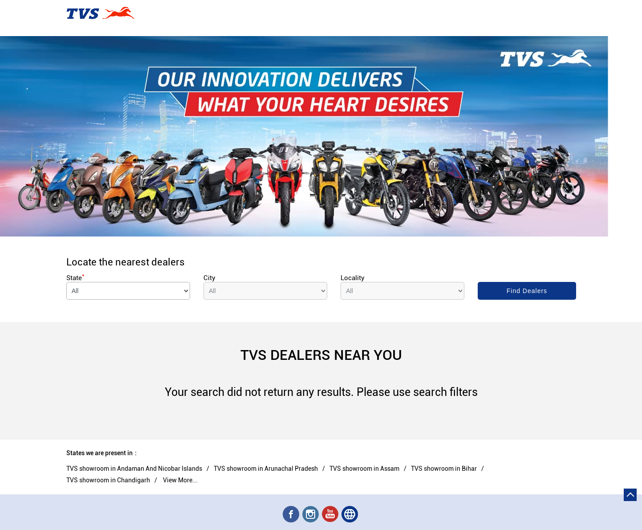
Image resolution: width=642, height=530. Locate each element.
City (209, 278)
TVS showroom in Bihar (444, 468)
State (75, 278)
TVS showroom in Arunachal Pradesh (266, 468)
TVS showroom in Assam (364, 468)
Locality (353, 278)
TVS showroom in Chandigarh (108, 480)
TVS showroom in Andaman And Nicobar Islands (134, 468)
